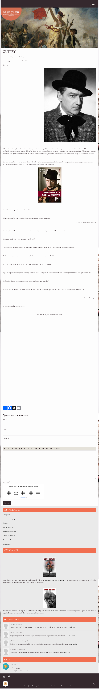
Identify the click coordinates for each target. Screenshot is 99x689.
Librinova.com (49, 580)
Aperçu (57, 449)
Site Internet (6, 438)
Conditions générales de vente (59, 686)
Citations (5, 523)
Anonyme (13, 649)
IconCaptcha (23, 497)
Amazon (61, 580)
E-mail (4, 429)
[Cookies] (5, 684)
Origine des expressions (9, 531)
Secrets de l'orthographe (9, 519)
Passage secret (6, 544)
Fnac (56, 580)
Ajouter (7, 503)
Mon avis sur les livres (9, 540)
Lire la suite (72, 627)
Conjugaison (6, 515)
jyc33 (12, 624)
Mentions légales (22, 686)
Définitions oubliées (8, 527)
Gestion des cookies (75, 686)
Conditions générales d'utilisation (39, 686)
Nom (4, 420)
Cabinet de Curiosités (9, 536)
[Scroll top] (94, 684)
